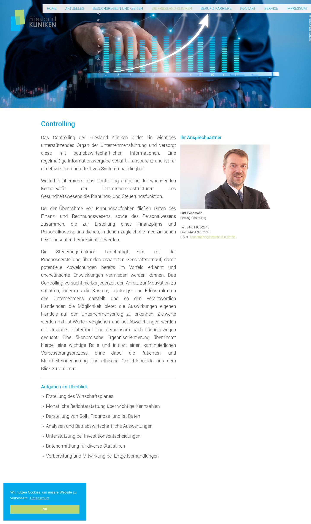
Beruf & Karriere (216, 8)
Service (271, 8)
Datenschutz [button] (39, 498)
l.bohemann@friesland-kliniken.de (212, 237)
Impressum (297, 8)
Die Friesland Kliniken (172, 8)
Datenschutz (246, 501)
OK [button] (45, 509)
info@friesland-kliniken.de (218, 501)
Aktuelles (74, 8)
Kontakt (248, 8)
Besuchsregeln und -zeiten (118, 8)
